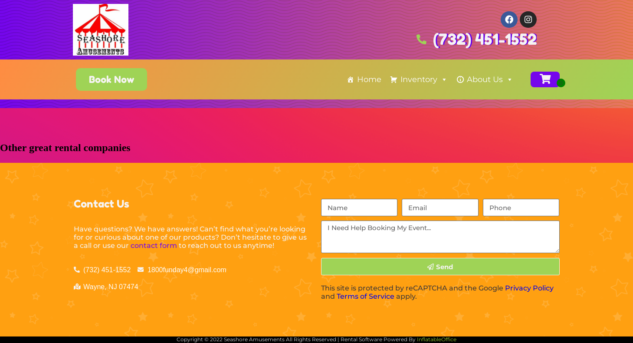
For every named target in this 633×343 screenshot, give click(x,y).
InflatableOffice (436, 339)
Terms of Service (365, 296)
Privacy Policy (529, 288)
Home (369, 79)
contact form (154, 245)
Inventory (424, 79)
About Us (490, 79)
